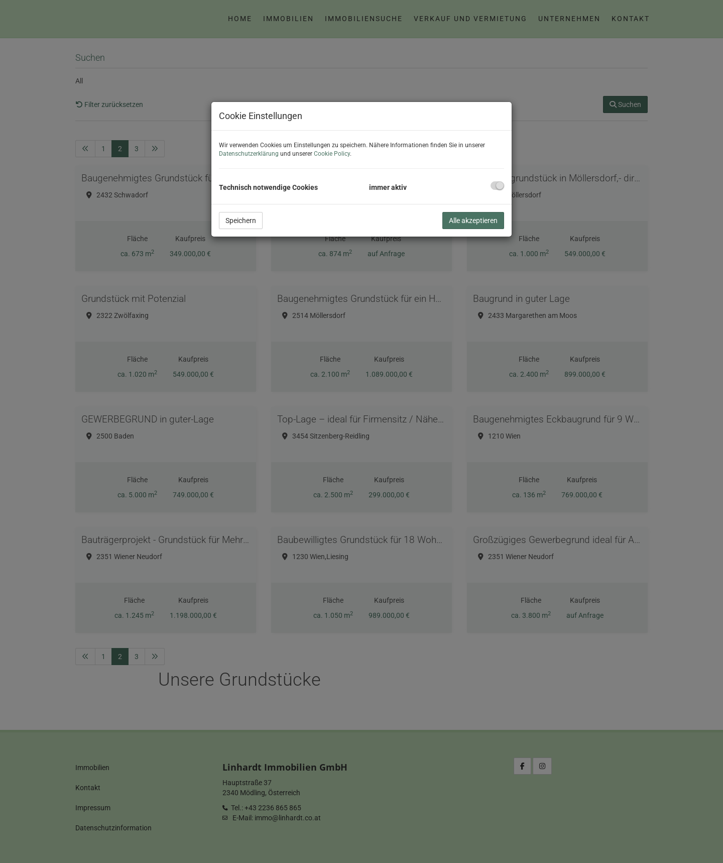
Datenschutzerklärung (249, 153)
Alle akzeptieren (473, 221)
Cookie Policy (332, 153)
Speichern (240, 221)
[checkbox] (497, 185)
